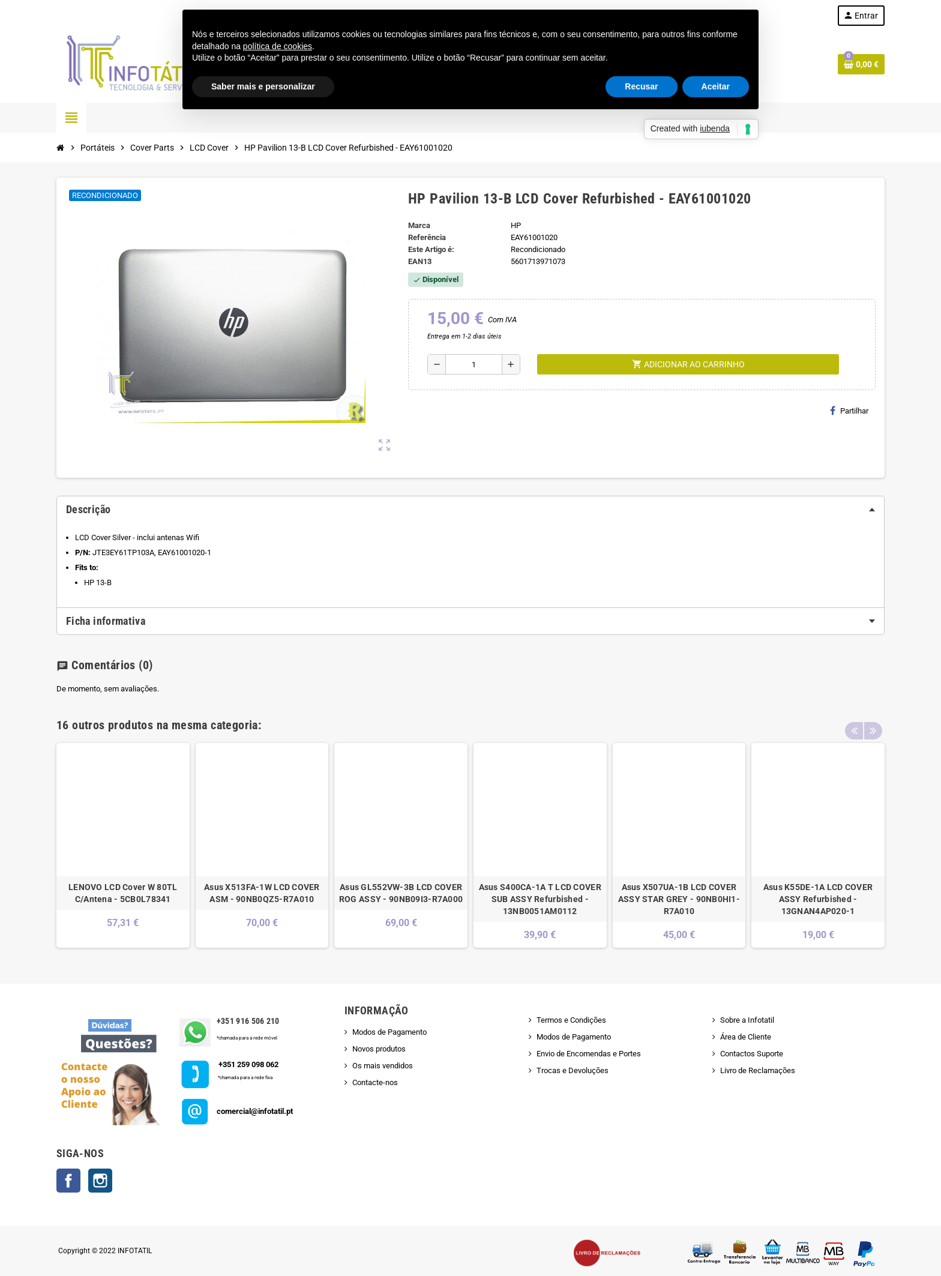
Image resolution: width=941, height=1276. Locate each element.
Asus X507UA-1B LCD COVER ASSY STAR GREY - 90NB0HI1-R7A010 (679, 899)
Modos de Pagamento (389, 1032)
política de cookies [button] (277, 46)
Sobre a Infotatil (747, 1020)
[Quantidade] (473, 364)
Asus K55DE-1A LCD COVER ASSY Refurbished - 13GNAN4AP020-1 (818, 899)
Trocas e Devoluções (573, 1070)
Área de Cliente (745, 1036)
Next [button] (873, 722)
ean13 (419, 261)
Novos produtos (379, 1048)
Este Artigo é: (431, 249)
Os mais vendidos (382, 1065)
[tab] (470, 509)
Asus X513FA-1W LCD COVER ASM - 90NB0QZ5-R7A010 (262, 893)
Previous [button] (854, 722)
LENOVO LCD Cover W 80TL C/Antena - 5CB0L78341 (122, 893)
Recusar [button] (641, 86)
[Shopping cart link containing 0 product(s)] (861, 64)
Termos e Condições (571, 1020)
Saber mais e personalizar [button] (263, 86)
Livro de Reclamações (757, 1070)
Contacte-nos (375, 1082)
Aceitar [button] (716, 86)
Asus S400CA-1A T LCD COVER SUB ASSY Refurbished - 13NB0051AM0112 (540, 899)
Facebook (68, 1181)
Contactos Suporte (751, 1053)
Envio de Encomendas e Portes (589, 1053)
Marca (419, 225)
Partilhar (849, 410)
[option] (123, 845)
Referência (427, 237)
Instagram (100, 1181)
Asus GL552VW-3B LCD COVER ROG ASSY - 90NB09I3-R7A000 (401, 893)
